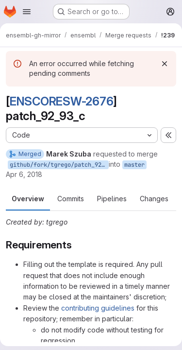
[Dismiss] (164, 64)
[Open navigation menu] (26, 11)
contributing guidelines (97, 308)
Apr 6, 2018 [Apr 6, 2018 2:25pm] (24, 174)
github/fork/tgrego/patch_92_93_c (59, 165)
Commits (70, 198)
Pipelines (112, 198)
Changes (154, 198)
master (134, 165)
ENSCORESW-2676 (62, 101)
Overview (28, 198)
